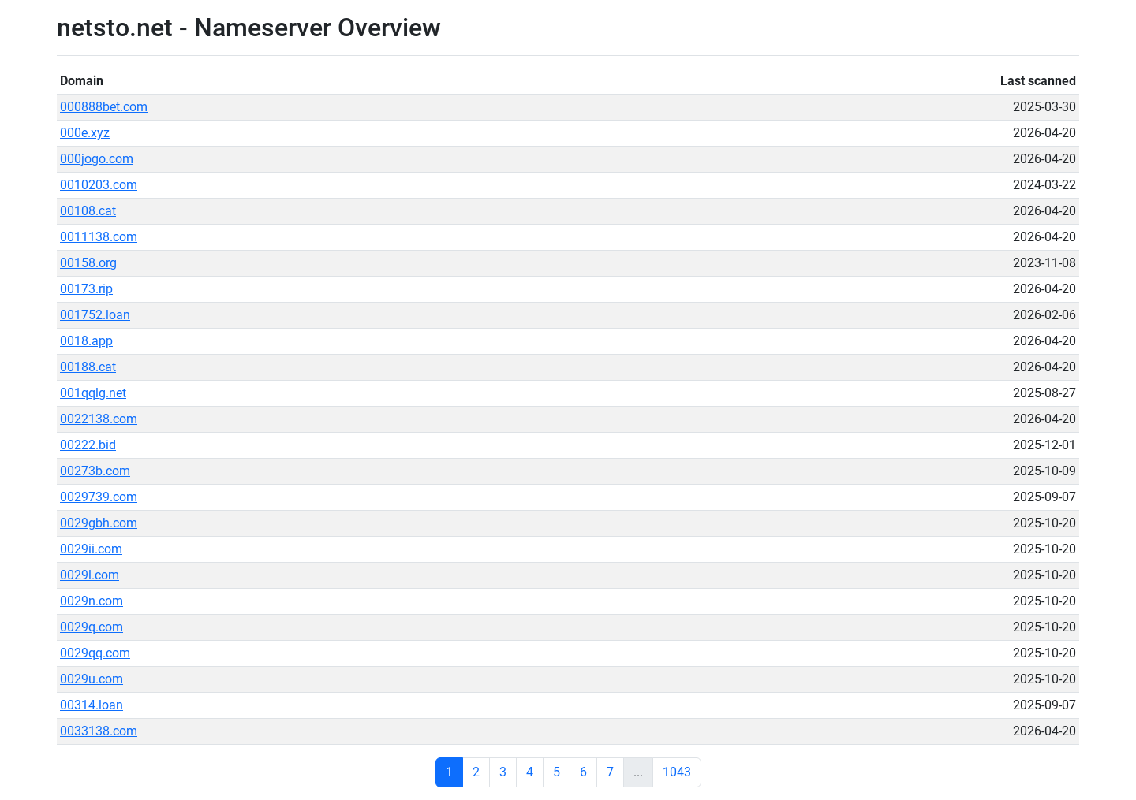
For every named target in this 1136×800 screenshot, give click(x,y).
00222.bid (88, 444)
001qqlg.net (93, 392)
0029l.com (89, 574)
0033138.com (98, 731)
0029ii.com (91, 548)
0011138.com (98, 236)
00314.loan (91, 705)
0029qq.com (95, 653)
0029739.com (98, 496)
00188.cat (88, 366)
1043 (677, 772)
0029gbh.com (98, 522)
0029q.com (91, 627)
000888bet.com (104, 106)
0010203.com (98, 184)
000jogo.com (96, 158)
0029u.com (91, 679)
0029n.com (91, 600)
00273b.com (95, 470)
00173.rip (86, 288)
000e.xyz (85, 132)
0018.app (86, 340)
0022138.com (98, 418)
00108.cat (88, 210)
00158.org (88, 262)
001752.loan (95, 314)
